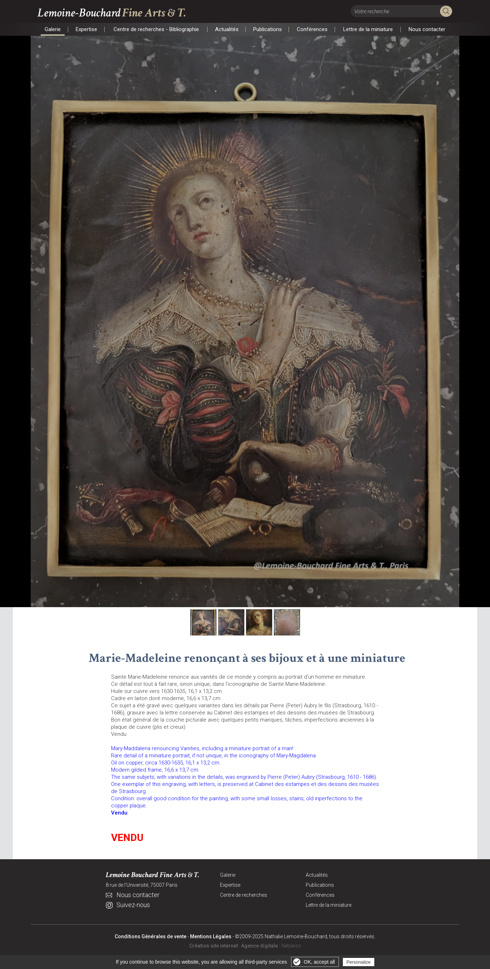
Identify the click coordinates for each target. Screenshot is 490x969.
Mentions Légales (210, 937)
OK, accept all (319, 962)
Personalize (358, 962)
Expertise (86, 29)
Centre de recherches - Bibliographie (156, 29)
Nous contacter (427, 29)
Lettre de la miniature (368, 29)
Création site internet (213, 946)
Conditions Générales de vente (150, 937)
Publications (267, 29)
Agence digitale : (261, 946)
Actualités (227, 29)
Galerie (52, 29)
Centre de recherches (243, 896)
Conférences (312, 29)
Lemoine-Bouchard (114, 13)
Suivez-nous (133, 905)
